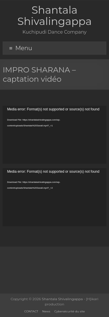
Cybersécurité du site (69, 311)
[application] (54, 135)
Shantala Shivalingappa (54, 15)
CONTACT (31, 311)
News (46, 311)
